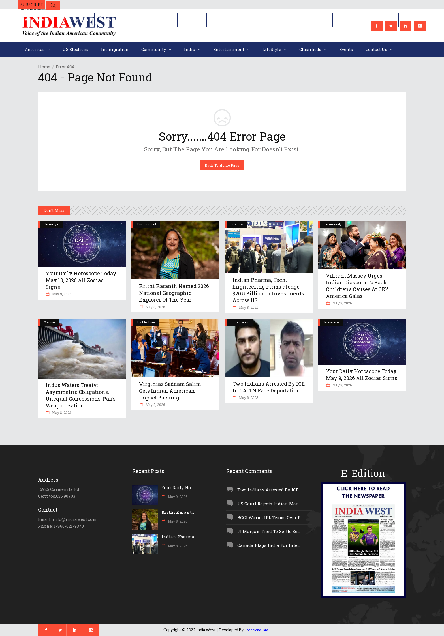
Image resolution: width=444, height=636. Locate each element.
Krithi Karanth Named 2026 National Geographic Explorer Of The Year (174, 293)
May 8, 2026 (155, 306)
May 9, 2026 (61, 294)
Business (237, 224)
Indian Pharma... (179, 537)
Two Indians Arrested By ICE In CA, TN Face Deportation (268, 387)
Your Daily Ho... (177, 487)
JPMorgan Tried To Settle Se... (268, 531)
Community (333, 224)
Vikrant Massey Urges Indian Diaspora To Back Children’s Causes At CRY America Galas (357, 285)
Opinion (49, 322)
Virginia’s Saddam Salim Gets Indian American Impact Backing (170, 391)
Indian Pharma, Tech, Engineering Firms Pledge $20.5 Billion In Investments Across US (268, 290)
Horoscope (51, 224)
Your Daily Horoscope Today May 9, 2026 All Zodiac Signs (361, 374)
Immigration (240, 322)
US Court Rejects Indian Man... (269, 503)
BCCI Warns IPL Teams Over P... (269, 517)
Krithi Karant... (177, 512)
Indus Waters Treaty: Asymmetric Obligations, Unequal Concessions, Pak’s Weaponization (81, 395)
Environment (146, 224)
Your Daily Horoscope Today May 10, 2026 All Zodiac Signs (81, 280)
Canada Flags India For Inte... (268, 545)
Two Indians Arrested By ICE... (269, 490)
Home (44, 66)
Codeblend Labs (256, 630)
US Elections (146, 322)
